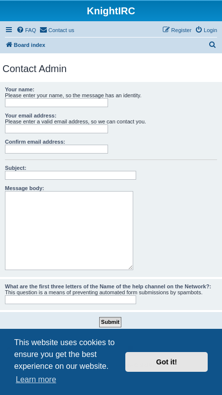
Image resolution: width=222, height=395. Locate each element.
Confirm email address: (35, 142)
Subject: (15, 168)
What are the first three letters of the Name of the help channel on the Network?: (108, 286)
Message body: (24, 188)
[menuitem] (26, 30)
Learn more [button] (36, 379)
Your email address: (30, 115)
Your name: (20, 89)
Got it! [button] (166, 362)
